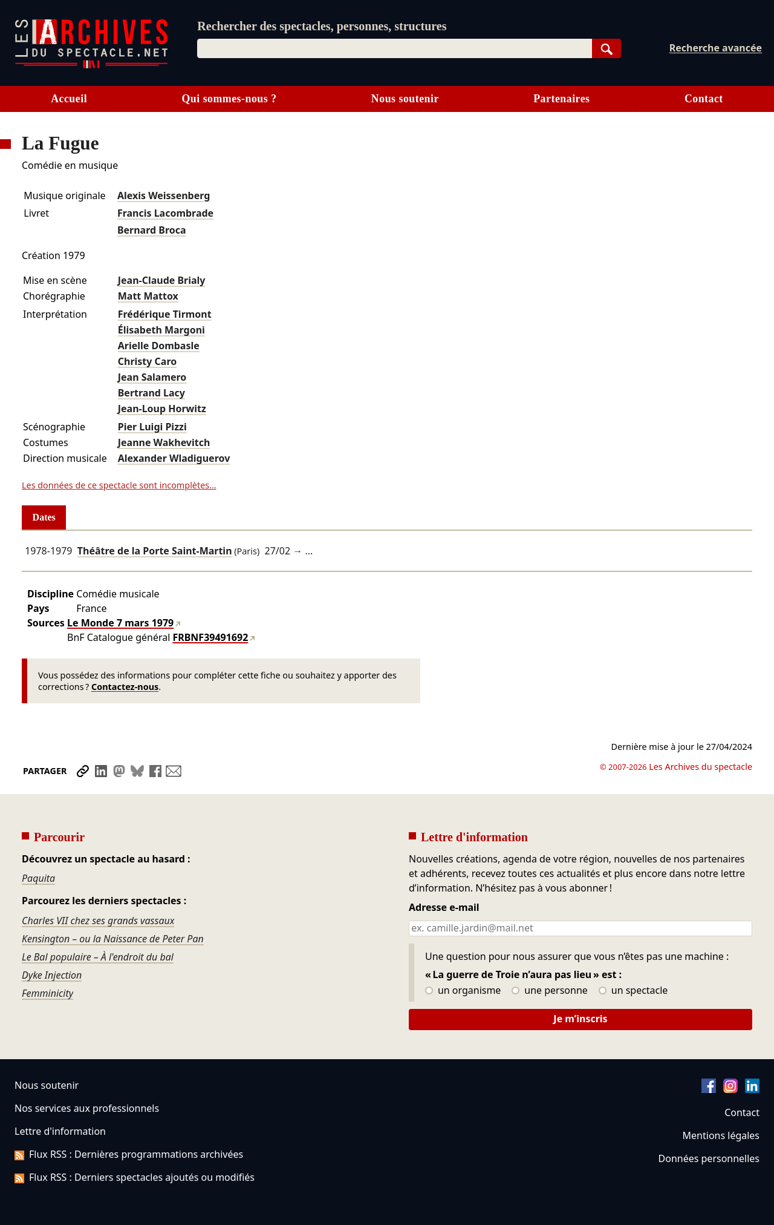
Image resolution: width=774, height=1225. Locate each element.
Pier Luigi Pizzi (152, 426)
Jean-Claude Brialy (162, 280)
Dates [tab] (44, 517)
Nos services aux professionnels (87, 1108)
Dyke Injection (52, 975)
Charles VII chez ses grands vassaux (98, 920)
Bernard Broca (151, 230)
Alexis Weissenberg (163, 195)
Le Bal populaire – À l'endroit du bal (98, 957)
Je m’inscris (580, 1018)
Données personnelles (709, 1158)
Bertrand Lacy (151, 392)
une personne (549, 990)
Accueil (69, 99)
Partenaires (561, 99)
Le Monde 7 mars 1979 (120, 622)
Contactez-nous (124, 686)
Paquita (38, 878)
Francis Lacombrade (165, 213)
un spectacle (633, 990)
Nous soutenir (405, 99)
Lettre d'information (60, 1131)
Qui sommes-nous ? (228, 99)
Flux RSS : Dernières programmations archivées (129, 1154)
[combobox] (394, 48)
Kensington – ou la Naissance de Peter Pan (113, 938)
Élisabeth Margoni (161, 330)
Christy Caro (147, 361)
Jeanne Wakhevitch (164, 442)
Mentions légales (721, 1135)
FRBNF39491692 (210, 637)
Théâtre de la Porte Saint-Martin (154, 550)
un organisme (463, 990)
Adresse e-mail (444, 907)
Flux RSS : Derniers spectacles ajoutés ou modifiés (135, 1177)
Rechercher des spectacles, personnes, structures (321, 26)
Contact (704, 99)
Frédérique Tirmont (165, 314)
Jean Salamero (152, 377)
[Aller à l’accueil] (91, 66)
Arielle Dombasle (159, 345)
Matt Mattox (148, 296)
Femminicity (47, 993)
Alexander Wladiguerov (174, 458)
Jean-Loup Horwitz (162, 408)
